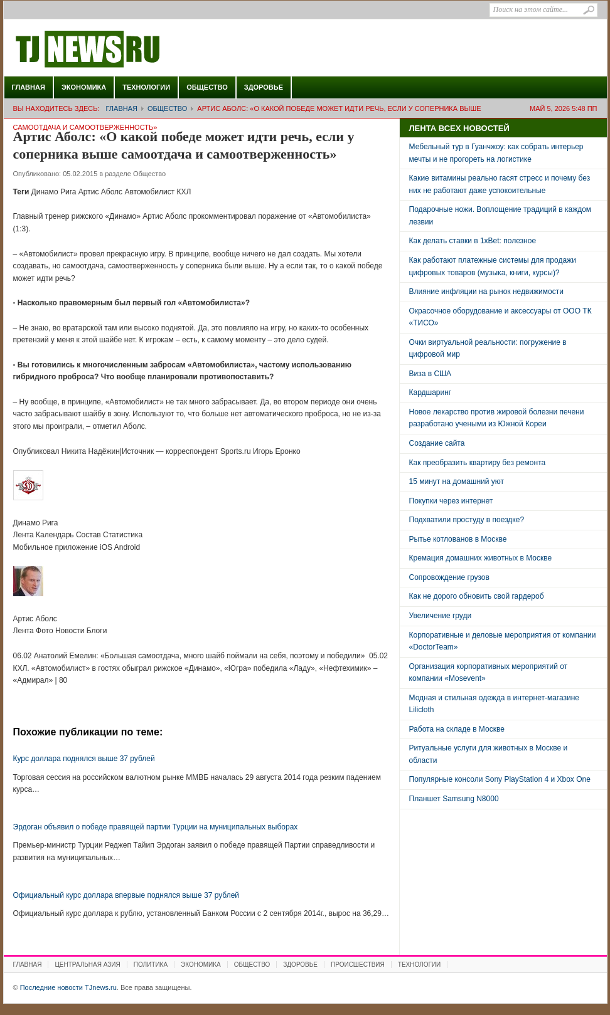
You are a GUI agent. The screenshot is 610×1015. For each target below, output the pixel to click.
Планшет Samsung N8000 (454, 798)
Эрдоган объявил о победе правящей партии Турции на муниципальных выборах (155, 827)
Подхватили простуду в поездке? (467, 519)
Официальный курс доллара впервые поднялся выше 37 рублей (126, 895)
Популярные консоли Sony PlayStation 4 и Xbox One (500, 779)
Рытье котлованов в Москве (458, 539)
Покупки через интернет (451, 501)
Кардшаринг (430, 392)
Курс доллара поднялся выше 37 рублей (84, 758)
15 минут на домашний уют (457, 481)
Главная (28, 87)
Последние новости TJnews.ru (123, 49)
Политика (151, 964)
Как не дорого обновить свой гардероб (476, 596)
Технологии (146, 87)
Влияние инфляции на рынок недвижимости (486, 291)
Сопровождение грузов (449, 577)
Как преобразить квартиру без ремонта (477, 462)
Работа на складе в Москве (457, 729)
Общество (207, 87)
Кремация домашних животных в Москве (480, 558)
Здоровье (263, 87)
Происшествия (358, 964)
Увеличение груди (440, 615)
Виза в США (430, 373)
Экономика (84, 87)
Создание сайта (437, 443)
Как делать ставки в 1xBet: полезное (473, 240)
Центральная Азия (87, 964)
